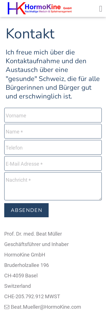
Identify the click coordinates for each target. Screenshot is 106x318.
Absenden (26, 210)
